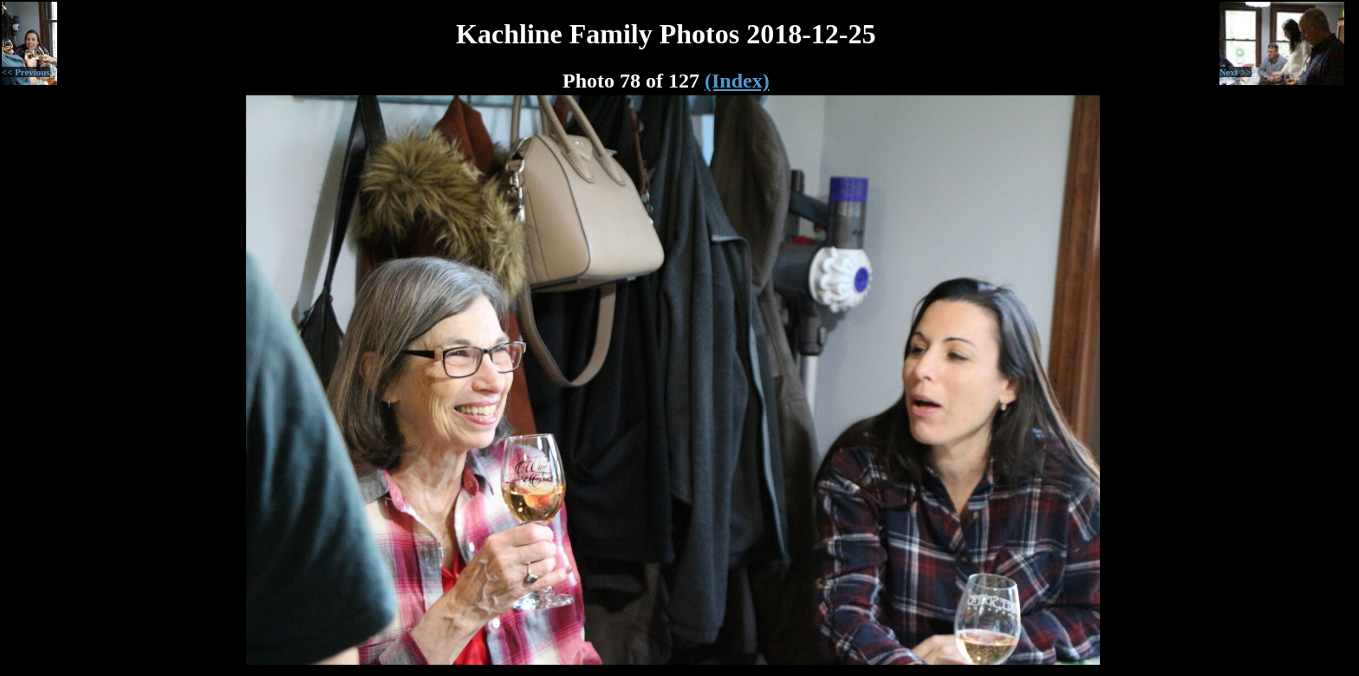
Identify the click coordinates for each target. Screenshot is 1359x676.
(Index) (737, 80)
